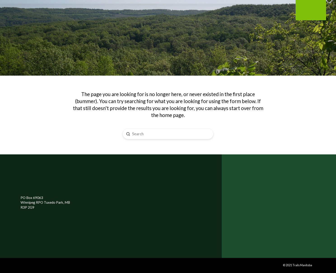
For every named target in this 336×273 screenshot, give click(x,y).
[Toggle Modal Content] (49, 12)
